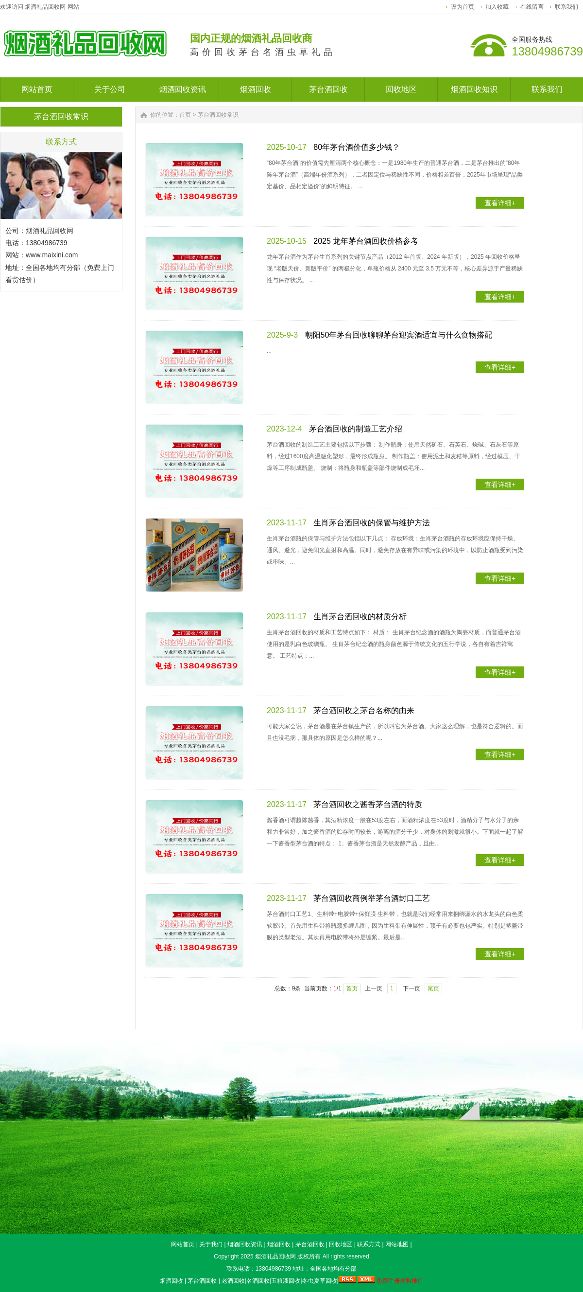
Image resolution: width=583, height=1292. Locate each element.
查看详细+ (499, 203)
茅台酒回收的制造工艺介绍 (355, 429)
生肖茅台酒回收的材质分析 (360, 616)
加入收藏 (497, 6)
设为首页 (462, 6)
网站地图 (397, 1244)
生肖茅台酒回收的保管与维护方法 (371, 523)
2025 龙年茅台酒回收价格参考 (365, 241)
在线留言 (532, 6)
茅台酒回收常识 (218, 114)
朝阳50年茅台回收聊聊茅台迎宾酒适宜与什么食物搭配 (399, 335)
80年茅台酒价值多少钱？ (356, 147)
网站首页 (182, 1244)
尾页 (433, 988)
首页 (185, 114)
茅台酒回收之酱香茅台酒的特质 (367, 804)
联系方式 (368, 1244)
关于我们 (211, 1244)
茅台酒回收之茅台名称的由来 (363, 710)
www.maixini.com (52, 255)
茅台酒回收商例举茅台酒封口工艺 (371, 898)
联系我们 (566, 6)
